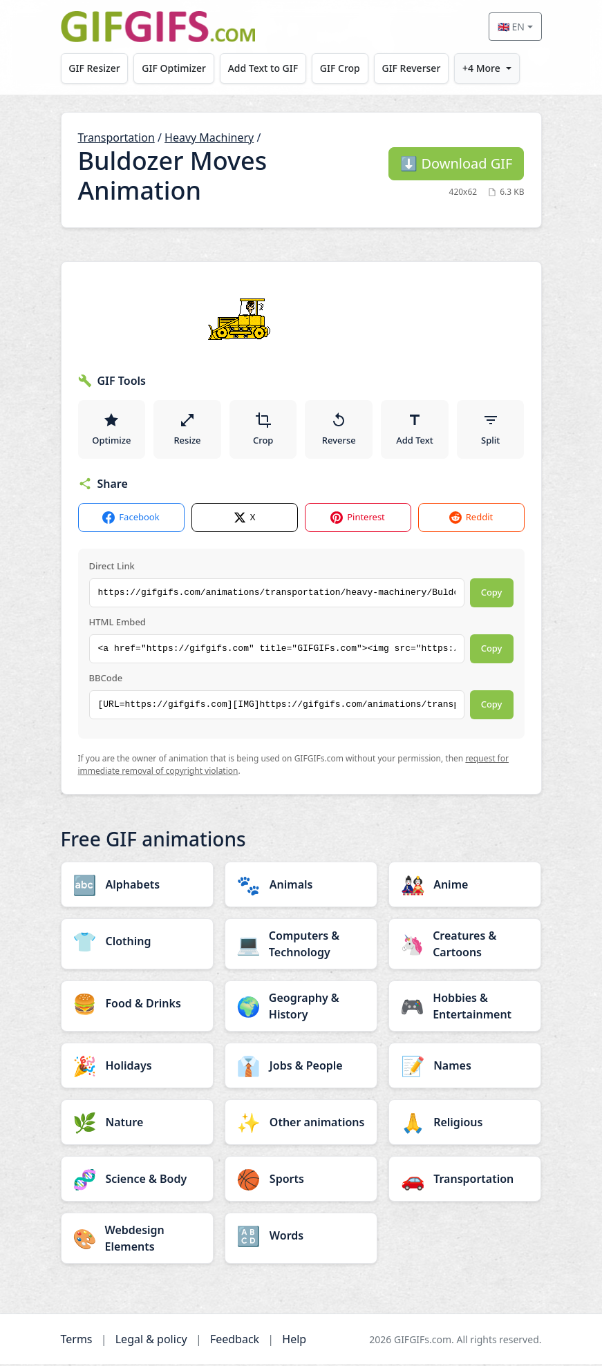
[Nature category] (137, 1124)
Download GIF (456, 163)
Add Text (414, 429)
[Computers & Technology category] (301, 946)
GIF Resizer (94, 68)
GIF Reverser (413, 68)
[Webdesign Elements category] (137, 1240)
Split (490, 429)
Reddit (471, 519)
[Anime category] (464, 886)
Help (294, 1341)
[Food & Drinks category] (137, 1005)
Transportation (116, 137)
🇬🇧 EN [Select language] (511, 26)
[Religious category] (464, 1124)
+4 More (484, 68)
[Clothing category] (137, 943)
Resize (186, 429)
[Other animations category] (301, 1124)
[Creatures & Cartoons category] (464, 946)
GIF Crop (341, 68)
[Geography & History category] (301, 1008)
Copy (491, 594)
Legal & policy (151, 1341)
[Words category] (301, 1237)
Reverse (339, 429)
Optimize (111, 429)
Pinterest (357, 519)
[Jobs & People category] (301, 1067)
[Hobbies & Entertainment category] (464, 1008)
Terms (77, 1341)
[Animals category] (301, 886)
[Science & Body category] (137, 1181)
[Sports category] (301, 1181)
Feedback (234, 1341)
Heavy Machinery (209, 137)
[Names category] (464, 1067)
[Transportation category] (464, 1181)
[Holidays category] (137, 1067)
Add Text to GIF (264, 68)
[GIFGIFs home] (158, 26)
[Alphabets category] (137, 886)
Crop (263, 429)
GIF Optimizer (174, 68)
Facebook (130, 519)
